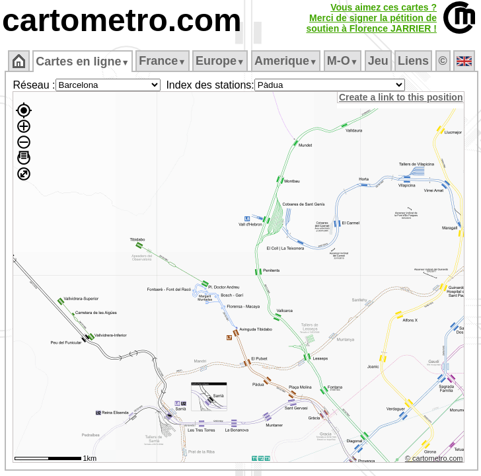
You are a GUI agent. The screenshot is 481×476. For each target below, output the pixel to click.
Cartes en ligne (82, 61)
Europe (220, 60)
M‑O (342, 60)
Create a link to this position (400, 97)
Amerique (285, 60)
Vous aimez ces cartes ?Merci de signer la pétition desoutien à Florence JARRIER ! (371, 18)
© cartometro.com (434, 458)
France (162, 60)
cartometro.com (122, 20)
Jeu (378, 60)
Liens (413, 60)
